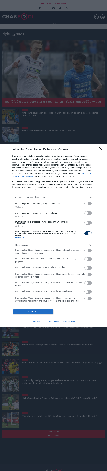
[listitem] (53, 197)
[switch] (88, 203)
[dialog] (53, 235)
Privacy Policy (69, 322)
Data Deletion (38, 322)
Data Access (53, 322)
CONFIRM (33, 312)
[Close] (101, 149)
